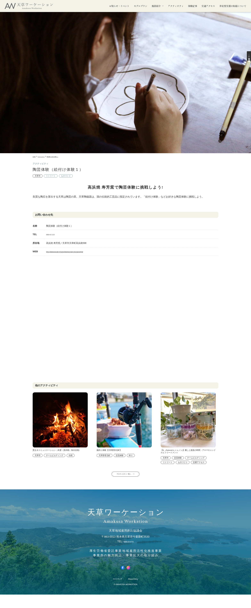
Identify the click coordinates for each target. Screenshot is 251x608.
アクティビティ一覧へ (123, 483)
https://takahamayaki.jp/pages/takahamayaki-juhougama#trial (76, 251)
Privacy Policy (136, 592)
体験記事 (192, 6)
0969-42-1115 (53, 234)
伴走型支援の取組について (232, 6)
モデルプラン (140, 6)
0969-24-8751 (128, 552)
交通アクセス (208, 6)
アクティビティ (176, 6)
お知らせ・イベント (119, 6)
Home (35, 156)
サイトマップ (114, 592)
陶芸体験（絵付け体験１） (62, 156)
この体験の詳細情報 (247, 59)
